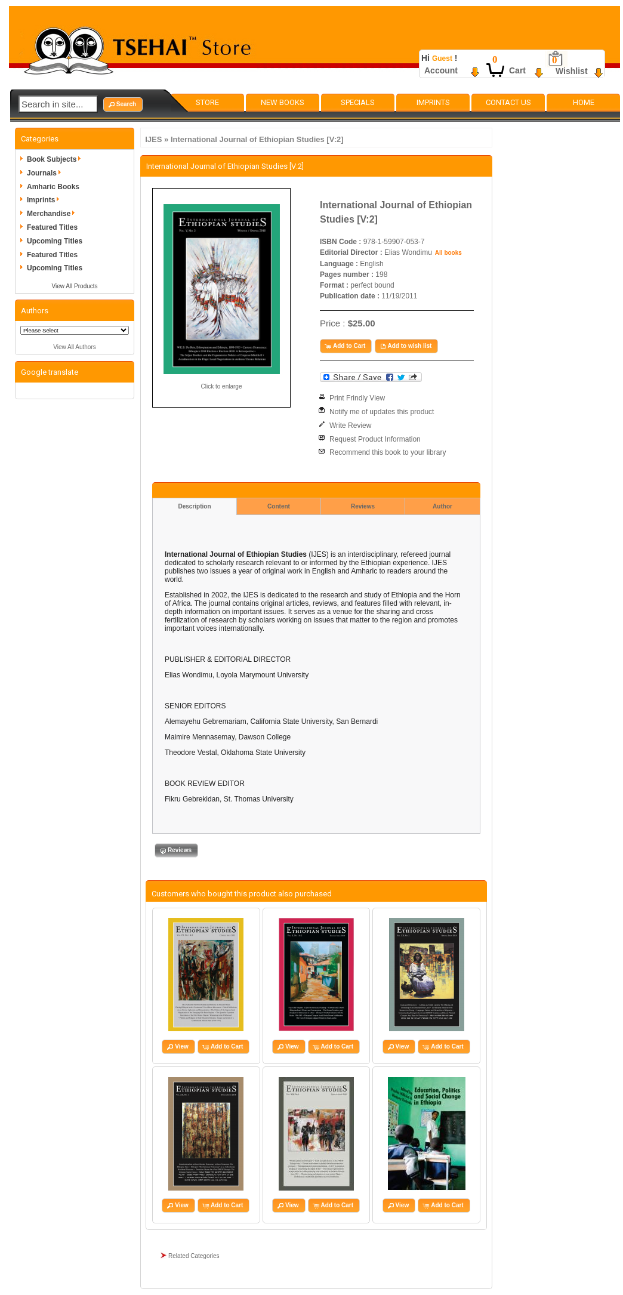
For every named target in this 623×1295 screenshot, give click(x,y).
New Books (282, 102)
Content (278, 506)
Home (583, 102)
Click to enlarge (221, 386)
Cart (517, 70)
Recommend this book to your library (387, 452)
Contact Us (508, 102)
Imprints (433, 102)
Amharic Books (53, 187)
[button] (123, 104)
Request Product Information (375, 439)
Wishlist (572, 71)
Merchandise (53, 213)
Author (442, 506)
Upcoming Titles (54, 241)
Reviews (363, 506)
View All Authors (74, 347)
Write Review (350, 425)
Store (207, 102)
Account (441, 70)
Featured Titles (52, 227)
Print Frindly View (357, 398)
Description (194, 506)
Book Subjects (56, 159)
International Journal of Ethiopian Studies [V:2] (257, 139)
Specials (358, 102)
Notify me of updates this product (381, 412)
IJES (153, 139)
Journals (46, 173)
